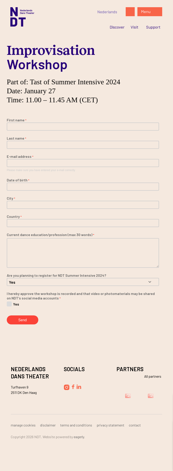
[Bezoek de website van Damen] (128, 396)
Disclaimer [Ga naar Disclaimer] (48, 425)
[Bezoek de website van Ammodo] (151, 396)
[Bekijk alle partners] (150, 376)
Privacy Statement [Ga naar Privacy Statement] (110, 425)
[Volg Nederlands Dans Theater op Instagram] (66, 387)
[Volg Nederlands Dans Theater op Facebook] (73, 386)
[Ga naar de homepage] (53, 17)
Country (14, 216)
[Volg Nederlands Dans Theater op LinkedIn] (79, 386)
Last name (16, 138)
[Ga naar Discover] (117, 26)
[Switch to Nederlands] (107, 11)
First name (16, 120)
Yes (16, 303)
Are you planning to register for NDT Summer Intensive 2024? (56, 275)
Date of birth (18, 180)
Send (22, 320)
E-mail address (20, 156)
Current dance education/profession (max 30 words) (50, 234)
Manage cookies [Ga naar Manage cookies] (23, 425)
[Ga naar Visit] (134, 26)
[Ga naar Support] (153, 26)
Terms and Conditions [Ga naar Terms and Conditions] (76, 425)
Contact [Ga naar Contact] (135, 425)
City (11, 198)
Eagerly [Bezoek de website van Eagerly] (79, 437)
